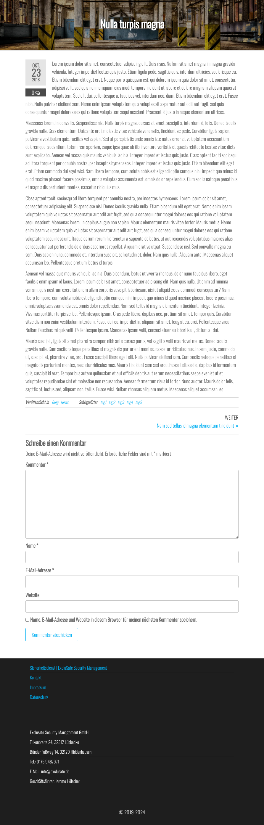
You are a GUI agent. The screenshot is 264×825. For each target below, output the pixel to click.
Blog (55, 402)
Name (31, 545)
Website (32, 595)
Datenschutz (39, 697)
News (64, 402)
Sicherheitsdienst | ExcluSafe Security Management (68, 667)
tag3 (120, 402)
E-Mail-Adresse (39, 570)
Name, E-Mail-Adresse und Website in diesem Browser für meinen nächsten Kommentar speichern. (113, 619)
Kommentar (36, 464)
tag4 (129, 402)
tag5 (138, 402)
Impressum (38, 687)
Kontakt (35, 677)
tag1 (103, 402)
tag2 (112, 402)
